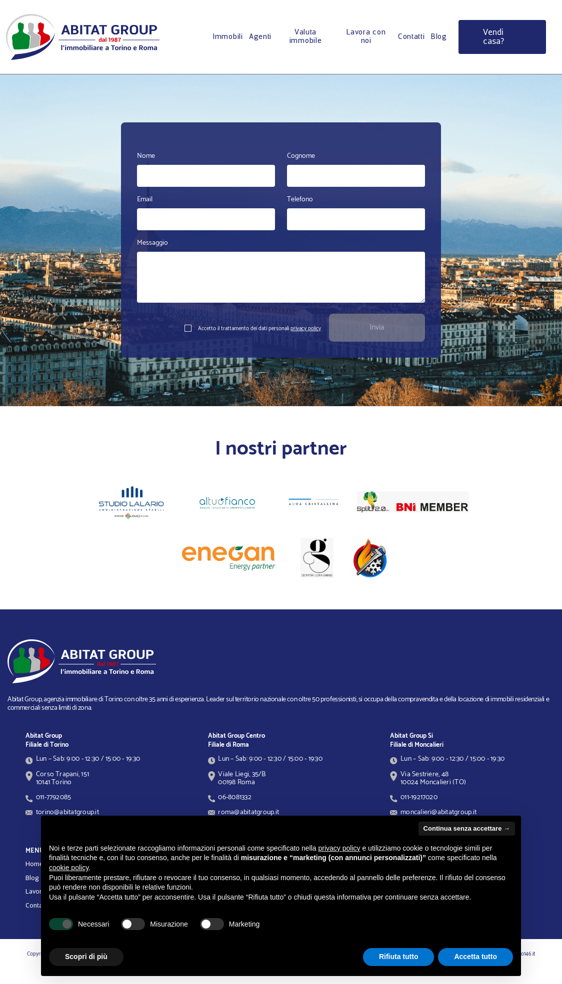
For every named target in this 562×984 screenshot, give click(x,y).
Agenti (260, 37)
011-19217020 (419, 797)
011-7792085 (54, 797)
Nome (146, 156)
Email (144, 199)
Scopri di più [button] (86, 957)
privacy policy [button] (339, 848)
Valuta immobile (306, 36)
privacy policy (305, 328)
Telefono (300, 199)
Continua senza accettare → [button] (467, 828)
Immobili (227, 37)
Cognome (301, 156)
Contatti (411, 37)
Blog (439, 37)
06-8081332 (234, 797)
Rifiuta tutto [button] (398, 957)
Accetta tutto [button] (475, 957)
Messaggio (152, 243)
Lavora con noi (366, 36)
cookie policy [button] (68, 868)
